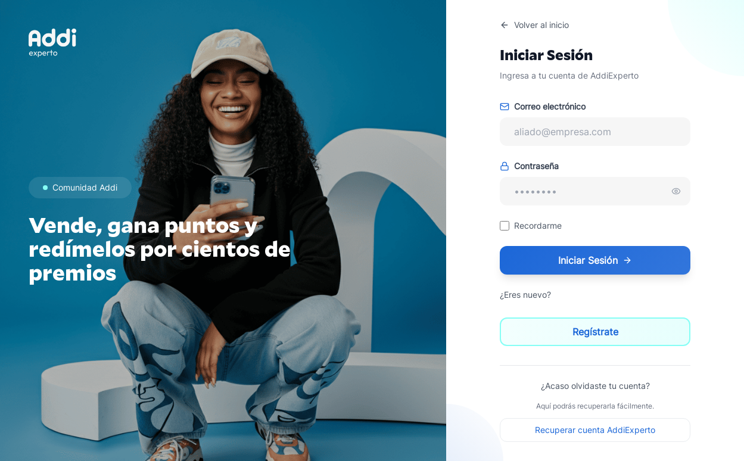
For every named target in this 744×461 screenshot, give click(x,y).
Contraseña (529, 166)
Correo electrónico (543, 106)
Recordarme (538, 225)
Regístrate (595, 332)
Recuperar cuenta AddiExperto (595, 430)
